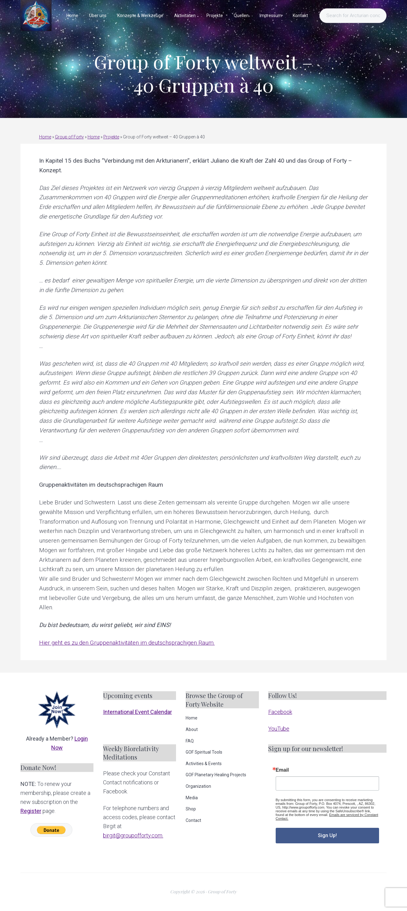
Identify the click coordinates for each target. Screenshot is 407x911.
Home (45, 136)
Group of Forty (69, 136)
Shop (191, 809)
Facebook (280, 712)
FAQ (190, 741)
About (192, 729)
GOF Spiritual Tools (204, 752)
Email (282, 770)
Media (192, 798)
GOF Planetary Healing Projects (216, 775)
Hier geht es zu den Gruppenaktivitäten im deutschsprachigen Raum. (127, 642)
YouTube (278, 728)
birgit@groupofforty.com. (133, 835)
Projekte (111, 136)
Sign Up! (327, 835)
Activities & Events (204, 763)
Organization (198, 786)
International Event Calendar (137, 712)
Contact (193, 820)
